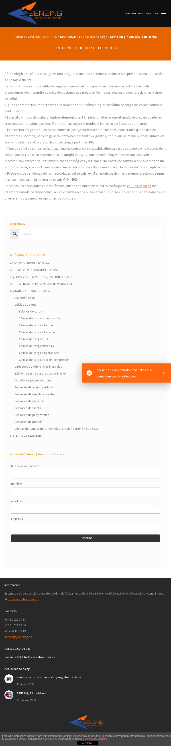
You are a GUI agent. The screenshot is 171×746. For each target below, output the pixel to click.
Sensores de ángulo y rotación (34, 387)
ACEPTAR (87, 743)
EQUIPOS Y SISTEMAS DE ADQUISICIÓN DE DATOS (41, 277)
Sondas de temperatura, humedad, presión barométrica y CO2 (56, 429)
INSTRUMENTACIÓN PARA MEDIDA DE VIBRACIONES (42, 284)
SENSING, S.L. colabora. (32, 693)
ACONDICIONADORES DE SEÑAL (30, 263)
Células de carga (96, 37)
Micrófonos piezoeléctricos (32, 380)
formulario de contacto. (23, 599)
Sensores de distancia (29, 401)
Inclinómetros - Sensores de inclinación (40, 373)
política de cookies (96, 738)
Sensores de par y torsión (31, 415)
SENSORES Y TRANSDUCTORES (63, 37)
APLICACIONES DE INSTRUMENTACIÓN (34, 270)
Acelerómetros (24, 298)
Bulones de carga (30, 311)
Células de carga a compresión (39, 318)
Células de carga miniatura (36, 346)
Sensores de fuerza (27, 408)
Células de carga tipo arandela (39, 353)
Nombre (16, 484)
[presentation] (45, 552)
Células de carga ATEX (33, 339)
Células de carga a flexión (36, 325)
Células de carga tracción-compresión (44, 360)
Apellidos (17, 501)
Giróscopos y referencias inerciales (38, 367)
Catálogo (34, 37)
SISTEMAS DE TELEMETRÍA (26, 435)
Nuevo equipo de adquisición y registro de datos (49, 677)
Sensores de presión (28, 422)
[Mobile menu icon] (146, 13)
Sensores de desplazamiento (34, 394)
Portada (19, 37)
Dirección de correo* (25, 466)
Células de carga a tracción (37, 332)
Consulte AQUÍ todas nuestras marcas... (30, 657)
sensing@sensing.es (18, 637)
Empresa (17, 519)
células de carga (139, 185)
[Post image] (8, 678)
